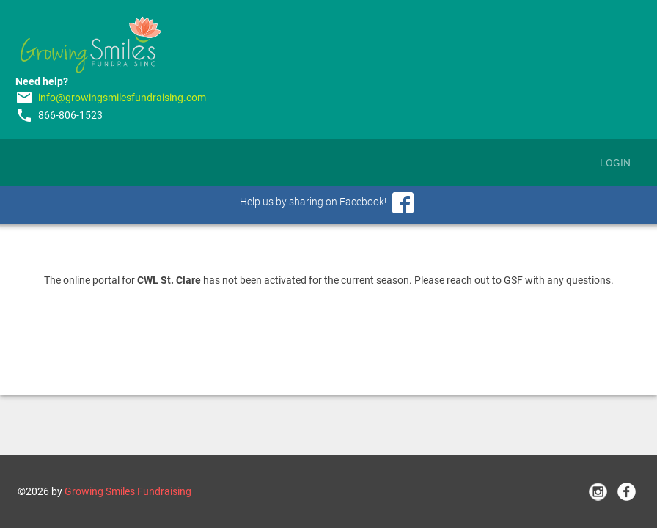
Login (615, 162)
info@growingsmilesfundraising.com (122, 97)
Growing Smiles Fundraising (128, 491)
